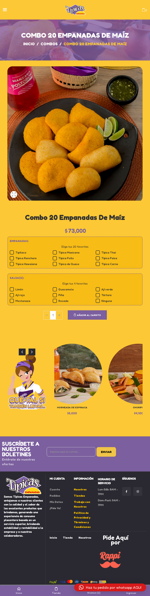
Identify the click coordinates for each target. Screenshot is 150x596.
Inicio (29, 44)
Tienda (56, 590)
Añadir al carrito (89, 315)
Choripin (138, 407)
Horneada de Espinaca (72, 407)
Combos (49, 44)
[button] (110, 587)
